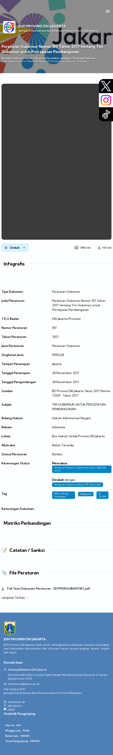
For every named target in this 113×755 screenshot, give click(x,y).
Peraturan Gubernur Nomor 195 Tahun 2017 (77, 484)
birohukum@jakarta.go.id (23, 684)
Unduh (15, 247)
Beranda (6, 58)
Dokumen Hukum (22, 58)
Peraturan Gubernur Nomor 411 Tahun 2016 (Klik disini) (80, 469)
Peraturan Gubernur (84, 58)
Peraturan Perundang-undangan (53, 58)
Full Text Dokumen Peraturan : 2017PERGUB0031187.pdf (46, 588)
